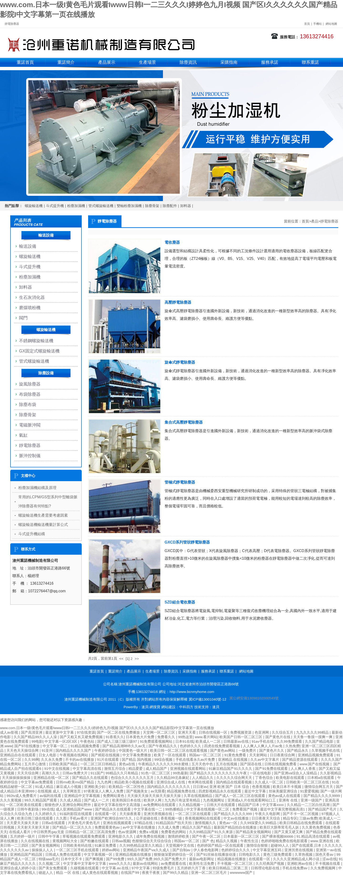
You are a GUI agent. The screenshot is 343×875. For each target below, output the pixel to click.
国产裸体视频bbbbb (278, 836)
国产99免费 (115, 859)
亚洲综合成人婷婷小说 (18, 868)
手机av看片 (79, 818)
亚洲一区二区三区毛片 (209, 872)
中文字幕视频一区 (98, 854)
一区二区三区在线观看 (193, 814)
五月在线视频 (227, 764)
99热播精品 (175, 809)
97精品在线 (144, 823)
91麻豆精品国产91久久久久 (231, 768)
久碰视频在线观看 (85, 868)
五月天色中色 (203, 764)
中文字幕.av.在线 (116, 868)
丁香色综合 (264, 778)
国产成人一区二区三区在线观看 (240, 796)
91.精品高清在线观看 (313, 836)
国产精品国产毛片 (323, 809)
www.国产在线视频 (315, 764)
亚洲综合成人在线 (171, 782)
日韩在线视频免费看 (281, 764)
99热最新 (180, 773)
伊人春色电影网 (206, 850)
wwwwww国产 (241, 872)
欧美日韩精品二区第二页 (229, 868)
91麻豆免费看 (106, 845)
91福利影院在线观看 (76, 814)
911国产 (97, 773)
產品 (314, 221)
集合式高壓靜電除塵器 (184, 422)
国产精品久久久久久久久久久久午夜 (219, 773)
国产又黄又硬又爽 (289, 832)
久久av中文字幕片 (265, 759)
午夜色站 (87, 741)
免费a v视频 (149, 832)
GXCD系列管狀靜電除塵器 (187, 542)
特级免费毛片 (164, 868)
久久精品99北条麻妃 (173, 778)
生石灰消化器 (32, 297)
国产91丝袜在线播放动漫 (216, 854)
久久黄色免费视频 (316, 827)
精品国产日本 (249, 805)
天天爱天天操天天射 (23, 823)
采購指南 (228, 62)
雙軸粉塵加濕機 (129, 206)
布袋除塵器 (29, 394)
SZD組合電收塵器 (180, 602)
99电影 (37, 741)
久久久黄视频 (11, 800)
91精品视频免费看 (86, 746)
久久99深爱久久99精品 (259, 823)
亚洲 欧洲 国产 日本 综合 (229, 787)
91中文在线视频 (57, 768)
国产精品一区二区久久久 (72, 827)
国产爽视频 (94, 859)
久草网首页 (72, 791)
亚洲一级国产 (312, 800)
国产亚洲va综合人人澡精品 (296, 773)
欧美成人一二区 (209, 741)
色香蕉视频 (261, 787)
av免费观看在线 (174, 863)
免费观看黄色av (108, 827)
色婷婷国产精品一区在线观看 (220, 845)
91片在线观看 (108, 759)
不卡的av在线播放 (80, 759)
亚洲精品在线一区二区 (51, 778)
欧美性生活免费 (202, 863)
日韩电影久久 (250, 854)
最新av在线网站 (146, 863)
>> (137, 659)
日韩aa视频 (121, 841)
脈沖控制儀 (29, 455)
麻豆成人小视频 (69, 787)
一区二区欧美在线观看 (24, 805)
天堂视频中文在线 (180, 845)
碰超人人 (46, 872)
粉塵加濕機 (76, 206)
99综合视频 (164, 759)
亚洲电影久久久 (121, 836)
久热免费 (292, 746)
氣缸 (23, 435)
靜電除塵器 (329, 221)
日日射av (200, 787)
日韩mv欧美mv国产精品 (75, 782)
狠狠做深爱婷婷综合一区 (174, 854)
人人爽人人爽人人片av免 (263, 746)
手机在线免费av (295, 868)
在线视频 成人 (49, 791)
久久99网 (31, 759)
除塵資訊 (188, 62)
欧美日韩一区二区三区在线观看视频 (179, 750)
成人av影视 (9, 732)
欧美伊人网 (153, 800)
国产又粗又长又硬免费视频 (82, 737)
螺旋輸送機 (34, 206)
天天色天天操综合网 (23, 750)
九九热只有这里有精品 (182, 800)
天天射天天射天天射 (33, 827)
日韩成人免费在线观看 (63, 854)
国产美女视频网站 (46, 845)
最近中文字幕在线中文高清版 (117, 805)
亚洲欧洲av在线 (300, 863)
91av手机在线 (263, 741)
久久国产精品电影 (319, 741)
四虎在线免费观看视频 (222, 746)
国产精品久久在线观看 (90, 778)
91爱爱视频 (309, 791)
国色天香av (324, 854)
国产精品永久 (298, 750)
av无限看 (158, 791)
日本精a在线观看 (321, 778)
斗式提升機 (55, 206)
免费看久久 (166, 737)
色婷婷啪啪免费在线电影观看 (284, 841)
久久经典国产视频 (270, 863)
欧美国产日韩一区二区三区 (241, 737)
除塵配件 (170, 206)
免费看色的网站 (174, 832)
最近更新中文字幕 (60, 732)
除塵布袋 (27, 404)
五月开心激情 (35, 764)
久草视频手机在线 (326, 750)
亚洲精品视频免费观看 (316, 755)
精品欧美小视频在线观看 (134, 782)
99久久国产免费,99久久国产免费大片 (157, 859)
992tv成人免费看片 (22, 796)
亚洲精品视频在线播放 (133, 854)
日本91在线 (184, 741)
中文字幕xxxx (273, 805)
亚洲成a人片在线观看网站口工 (252, 800)
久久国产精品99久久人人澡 (36, 737)
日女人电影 (48, 755)
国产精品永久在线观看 (113, 809)
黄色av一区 (228, 823)
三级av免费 (308, 818)
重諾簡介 (66, 62)
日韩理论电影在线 (265, 868)
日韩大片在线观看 (221, 805)
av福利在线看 (51, 796)
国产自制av (182, 850)
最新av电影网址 (202, 859)
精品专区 (290, 818)
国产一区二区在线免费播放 (119, 732)
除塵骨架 (152, 206)
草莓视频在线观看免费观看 (84, 836)
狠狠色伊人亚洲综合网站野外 (68, 805)
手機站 (317, 23)
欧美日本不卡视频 (287, 787)
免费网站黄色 (114, 796)
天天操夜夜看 (130, 814)
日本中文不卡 (72, 859)
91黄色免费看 (235, 755)
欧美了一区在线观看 (170, 755)
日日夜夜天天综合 (266, 818)
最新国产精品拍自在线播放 (235, 827)
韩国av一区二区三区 (205, 755)
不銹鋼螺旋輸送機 (36, 340)
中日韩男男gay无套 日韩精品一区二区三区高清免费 (74, 832)
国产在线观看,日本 (307, 845)
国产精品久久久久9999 (322, 796)
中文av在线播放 (236, 818)
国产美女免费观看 (53, 868)
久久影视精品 (330, 773)
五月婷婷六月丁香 (192, 868)
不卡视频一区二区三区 (235, 863)
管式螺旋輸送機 (100, 206)
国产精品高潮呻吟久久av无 (124, 746)
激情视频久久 (206, 823)
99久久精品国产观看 (41, 800)
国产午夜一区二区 (207, 836)
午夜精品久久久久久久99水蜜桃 (164, 764)
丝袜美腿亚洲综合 (283, 791)
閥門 (23, 318)
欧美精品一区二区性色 (127, 787)
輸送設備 (27, 246)
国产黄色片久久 (272, 750)
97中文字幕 (141, 868)
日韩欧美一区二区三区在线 (308, 782)
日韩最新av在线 (236, 741)
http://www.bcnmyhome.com (192, 692)
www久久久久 (120, 863)
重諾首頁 (25, 62)
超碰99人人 (280, 845)
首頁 (307, 23)
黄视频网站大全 (65, 841)
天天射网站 (258, 755)
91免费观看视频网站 (156, 741)
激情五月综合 (115, 768)
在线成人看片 (20, 832)
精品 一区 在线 (68, 872)
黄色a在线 (127, 764)
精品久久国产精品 (197, 827)
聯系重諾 (310, 62)
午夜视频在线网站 (74, 755)
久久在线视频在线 (35, 841)
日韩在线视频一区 (213, 732)
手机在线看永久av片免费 (196, 759)
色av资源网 (127, 832)
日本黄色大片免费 (140, 737)
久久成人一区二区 (269, 782)
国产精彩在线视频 (106, 755)
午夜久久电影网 (268, 814)
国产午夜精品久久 (163, 746)
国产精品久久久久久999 (233, 814)
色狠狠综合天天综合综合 (152, 841)
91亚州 (48, 750)
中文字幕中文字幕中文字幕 (85, 863)
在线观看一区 (106, 814)
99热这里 (185, 737)
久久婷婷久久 (46, 814)
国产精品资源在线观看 (300, 759)
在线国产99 (130, 872)
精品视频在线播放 (232, 859)
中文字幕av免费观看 (37, 782)
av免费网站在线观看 (160, 805)
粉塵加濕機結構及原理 (37, 488)
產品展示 (106, 62)
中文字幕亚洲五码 (267, 850)
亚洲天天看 (187, 732)
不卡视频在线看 (328, 863)
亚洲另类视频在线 (158, 814)
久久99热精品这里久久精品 (141, 845)
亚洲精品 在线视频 (233, 759)
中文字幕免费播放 (137, 755)
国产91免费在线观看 (272, 768)
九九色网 (104, 782)
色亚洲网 (262, 732)
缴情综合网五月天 (319, 787)
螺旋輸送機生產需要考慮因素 (43, 515)
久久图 (62, 818)
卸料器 (185, 206)
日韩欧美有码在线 (78, 845)
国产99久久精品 (176, 872)
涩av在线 (329, 859)
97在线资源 (86, 732)
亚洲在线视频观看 (117, 823)
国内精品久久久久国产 (73, 750)
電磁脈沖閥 (29, 425)
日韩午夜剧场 (28, 809)
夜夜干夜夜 (151, 872)
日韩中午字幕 (49, 836)
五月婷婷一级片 (23, 836)
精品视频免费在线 (182, 791)
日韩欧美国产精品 (63, 764)
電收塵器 (172, 242)
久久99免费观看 (290, 741)
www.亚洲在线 (322, 841)
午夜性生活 (249, 841)
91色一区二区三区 (156, 773)
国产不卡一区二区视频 (301, 814)
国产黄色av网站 (223, 750)
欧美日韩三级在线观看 (35, 818)
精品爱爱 (136, 768)
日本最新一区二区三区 (241, 836)
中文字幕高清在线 (87, 768)
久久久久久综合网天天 (234, 778)
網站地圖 (331, 23)
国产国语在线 (251, 764)
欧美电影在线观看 (290, 778)
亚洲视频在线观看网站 (188, 768)
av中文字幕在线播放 (139, 827)
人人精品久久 (203, 778)
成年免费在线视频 (151, 836)
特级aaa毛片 (49, 859)
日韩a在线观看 (54, 823)
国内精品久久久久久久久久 (169, 787)
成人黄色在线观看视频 (100, 872)
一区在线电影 (261, 773)
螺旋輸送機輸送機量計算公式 (43, 525)
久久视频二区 (50, 863)
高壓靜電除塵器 (178, 302)
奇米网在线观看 (201, 782)
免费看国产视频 (245, 809)
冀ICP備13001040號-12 (207, 699)
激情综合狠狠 (257, 845)
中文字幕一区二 (56, 746)
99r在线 (48, 809)
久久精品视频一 (192, 805)
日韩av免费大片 (75, 773)
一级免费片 (247, 750)
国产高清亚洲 (32, 732)
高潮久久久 (51, 773)
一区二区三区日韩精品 (98, 764)
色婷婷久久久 (191, 746)
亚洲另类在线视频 (299, 850)
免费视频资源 (241, 732)
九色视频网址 (214, 800)
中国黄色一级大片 (133, 750)
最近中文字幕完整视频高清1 (283, 809)
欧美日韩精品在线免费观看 (301, 823)
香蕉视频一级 (172, 818)
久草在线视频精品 (198, 796)
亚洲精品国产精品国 (26, 854)
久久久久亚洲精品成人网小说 (296, 859)
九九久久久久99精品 (313, 732)
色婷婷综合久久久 (236, 850)
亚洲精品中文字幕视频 (82, 796)
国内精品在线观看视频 (234, 782)
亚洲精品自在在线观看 (18, 755)
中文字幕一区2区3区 (61, 741)
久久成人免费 (169, 827)
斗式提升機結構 (31, 534)
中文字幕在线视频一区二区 (208, 809)
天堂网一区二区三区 (159, 732)
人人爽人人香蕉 (304, 768)
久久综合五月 (283, 732)
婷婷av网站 (111, 850)
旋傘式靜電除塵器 (180, 362)
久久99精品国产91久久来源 (211, 832)
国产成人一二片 (97, 800)
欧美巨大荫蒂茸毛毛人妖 (280, 827)
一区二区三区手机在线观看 (78, 850)
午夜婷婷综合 (105, 750)
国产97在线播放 (27, 746)
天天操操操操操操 (16, 778)
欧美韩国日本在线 (127, 800)
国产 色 (208, 841)
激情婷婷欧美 (179, 836)
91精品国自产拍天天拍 (174, 823)
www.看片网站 (206, 737)
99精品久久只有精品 (122, 773)
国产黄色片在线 (278, 737)
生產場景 (147, 62)
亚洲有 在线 (288, 800)
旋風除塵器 (29, 384)
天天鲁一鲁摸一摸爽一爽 (313, 737)
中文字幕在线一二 (148, 809)
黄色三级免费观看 (278, 854)
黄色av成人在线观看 (285, 796)
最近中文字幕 (255, 791)
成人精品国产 (157, 768)
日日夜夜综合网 (283, 755)
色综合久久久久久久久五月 (133, 778)
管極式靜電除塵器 (180, 482)
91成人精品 (44, 787)
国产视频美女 (137, 791)
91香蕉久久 (115, 737)
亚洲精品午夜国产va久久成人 (147, 850)
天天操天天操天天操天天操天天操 (154, 796)
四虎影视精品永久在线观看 (220, 791)
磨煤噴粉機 (29, 307)
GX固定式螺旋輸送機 (39, 351)
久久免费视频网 (323, 868)
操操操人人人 (43, 850)
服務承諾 (269, 62)
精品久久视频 (227, 841)
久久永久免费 (52, 759)
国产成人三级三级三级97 (117, 741)
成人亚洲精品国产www (74, 809)
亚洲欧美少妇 (95, 787)
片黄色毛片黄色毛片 (84, 823)
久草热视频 (304, 854)
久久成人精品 (71, 800)
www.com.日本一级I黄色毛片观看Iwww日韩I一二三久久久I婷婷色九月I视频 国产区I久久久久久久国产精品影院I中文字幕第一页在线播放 (107, 728)
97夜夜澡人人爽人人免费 (104, 791)
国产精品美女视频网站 (254, 832)
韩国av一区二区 (187, 841)
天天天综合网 (28, 773)
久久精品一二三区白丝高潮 (309, 805)
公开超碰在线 (147, 818)
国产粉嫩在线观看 (95, 841)
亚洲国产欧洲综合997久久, (112, 818)
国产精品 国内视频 (137, 759)
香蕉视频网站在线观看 (203, 818)
